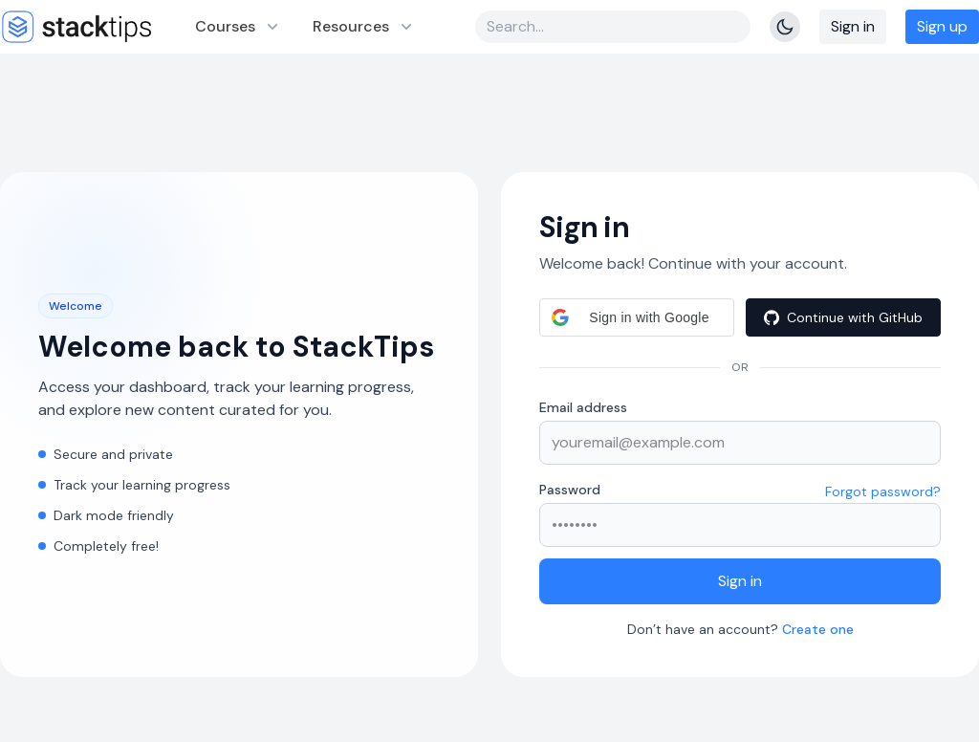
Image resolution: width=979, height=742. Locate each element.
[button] (636, 317)
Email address (583, 407)
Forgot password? (883, 491)
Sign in (853, 26)
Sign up (942, 26)
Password (569, 489)
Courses (238, 26)
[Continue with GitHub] (843, 317)
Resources (364, 26)
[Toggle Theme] (785, 26)
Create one (818, 629)
